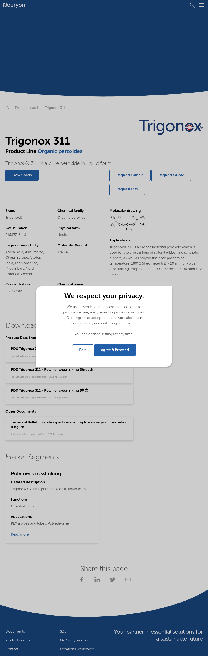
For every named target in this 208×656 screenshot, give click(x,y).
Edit (82, 349)
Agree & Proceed (115, 349)
